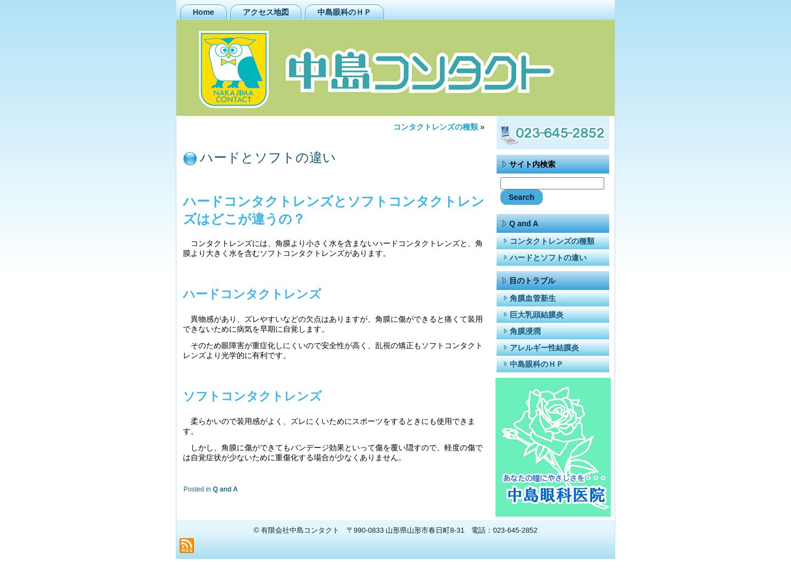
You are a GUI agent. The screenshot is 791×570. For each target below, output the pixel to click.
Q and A (225, 489)
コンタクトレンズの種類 (435, 126)
